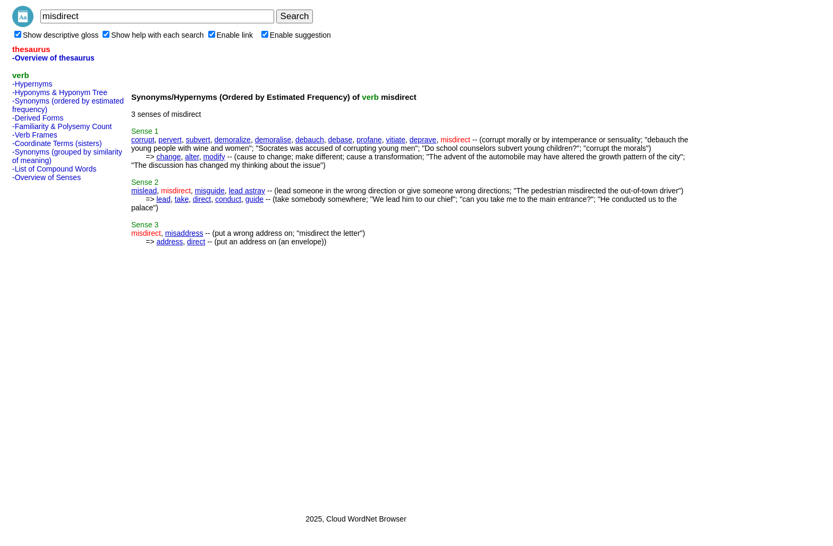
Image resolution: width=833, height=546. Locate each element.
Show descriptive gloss (56, 35)
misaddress (184, 233)
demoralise (273, 139)
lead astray (247, 190)
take (182, 199)
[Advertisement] (54, 344)
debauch (309, 139)
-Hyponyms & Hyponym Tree (59, 92)
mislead (144, 190)
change (168, 156)
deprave (423, 139)
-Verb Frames (34, 135)
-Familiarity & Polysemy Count (62, 126)
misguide (210, 190)
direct (202, 199)
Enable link (230, 35)
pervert (170, 139)
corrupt (143, 139)
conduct (228, 199)
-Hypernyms (32, 84)
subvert (198, 139)
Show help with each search (153, 35)
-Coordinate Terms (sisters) (57, 143)
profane (368, 139)
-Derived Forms (37, 118)
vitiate (395, 139)
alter (192, 156)
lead (163, 199)
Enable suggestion (296, 35)
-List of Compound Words (54, 169)
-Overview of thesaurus (53, 58)
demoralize (232, 139)
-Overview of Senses (46, 177)
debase (340, 139)
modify (214, 156)
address (169, 241)
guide (254, 199)
